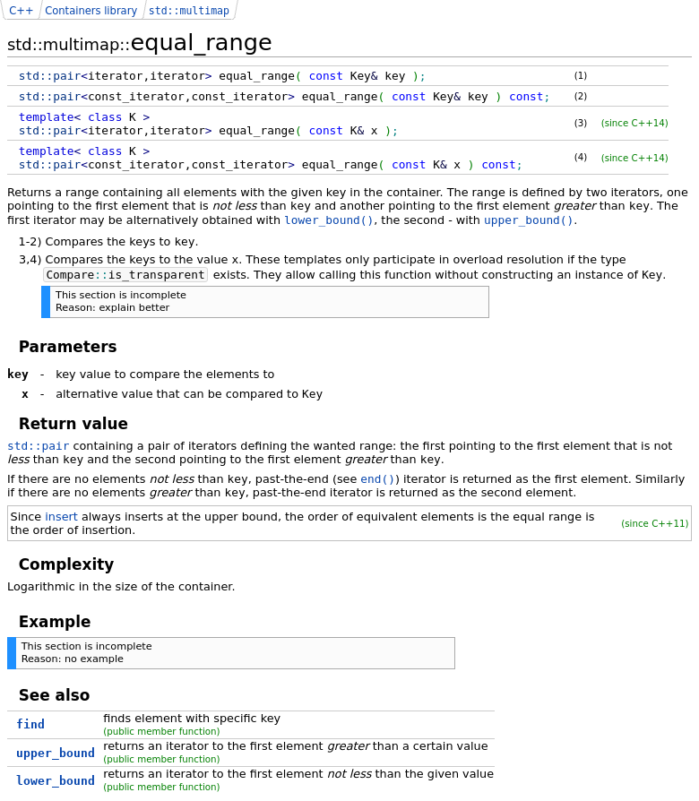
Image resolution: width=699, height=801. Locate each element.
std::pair (38, 445)
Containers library (91, 10)
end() (377, 479)
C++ (21, 10)
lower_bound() (329, 220)
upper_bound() (529, 220)
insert (61, 516)
